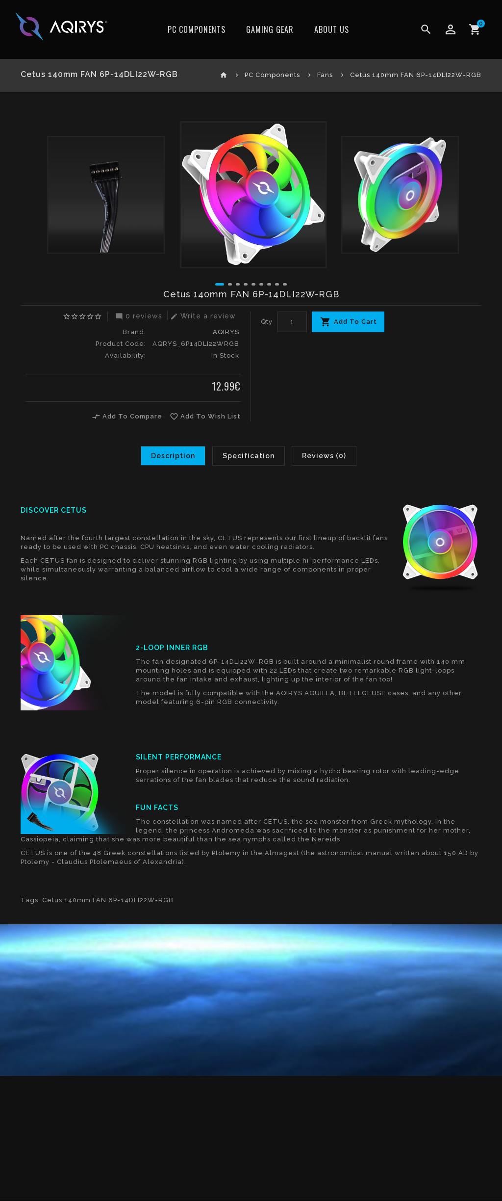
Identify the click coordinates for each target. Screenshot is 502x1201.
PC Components (197, 29)
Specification (249, 456)
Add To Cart (355, 321)
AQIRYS (226, 332)
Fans (325, 74)
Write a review (202, 316)
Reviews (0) (324, 456)
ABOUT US (331, 29)
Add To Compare (127, 416)
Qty (267, 321)
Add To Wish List (205, 416)
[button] (219, 284)
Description (173, 456)
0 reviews (137, 316)
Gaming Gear (270, 29)
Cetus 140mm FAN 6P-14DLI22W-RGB (415, 74)
